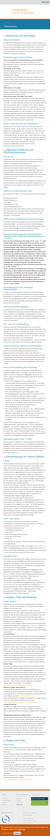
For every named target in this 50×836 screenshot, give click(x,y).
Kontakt (4, 804)
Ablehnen (17, 833)
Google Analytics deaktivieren (28, 696)
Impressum (19, 802)
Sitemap (19, 800)
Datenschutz (20, 804)
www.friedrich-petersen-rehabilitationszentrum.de (39, 803)
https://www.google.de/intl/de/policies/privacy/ (17, 779)
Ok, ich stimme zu (7, 833)
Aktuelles (4, 802)
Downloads (19, 798)
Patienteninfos (5, 800)
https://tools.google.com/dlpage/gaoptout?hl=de (18, 685)
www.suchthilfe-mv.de (38, 799)
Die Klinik (4, 798)
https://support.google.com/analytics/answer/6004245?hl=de (21, 702)
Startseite (7, 22)
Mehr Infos (21, 830)
